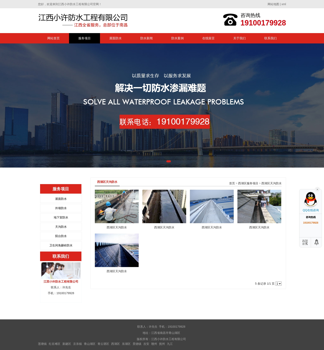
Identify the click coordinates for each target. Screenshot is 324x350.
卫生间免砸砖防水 (61, 245)
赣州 (154, 343)
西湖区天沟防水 (271, 183)
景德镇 (137, 343)
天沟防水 (61, 226)
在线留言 (208, 38)
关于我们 (239, 38)
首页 (232, 183)
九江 (170, 343)
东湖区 (126, 343)
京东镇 (77, 343)
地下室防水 (61, 217)
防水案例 (177, 38)
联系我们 (270, 38)
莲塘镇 (42, 343)
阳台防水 (61, 236)
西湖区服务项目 (248, 183)
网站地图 (273, 4)
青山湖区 (89, 343)
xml (283, 4)
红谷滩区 (54, 343)
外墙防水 (61, 208)
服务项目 (84, 38)
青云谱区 (103, 343)
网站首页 (53, 38)
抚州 (162, 343)
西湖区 (115, 343)
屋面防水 (115, 38)
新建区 (66, 343)
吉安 (146, 343)
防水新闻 (146, 38)
